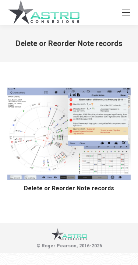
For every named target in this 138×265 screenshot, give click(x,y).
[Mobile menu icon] (126, 12)
